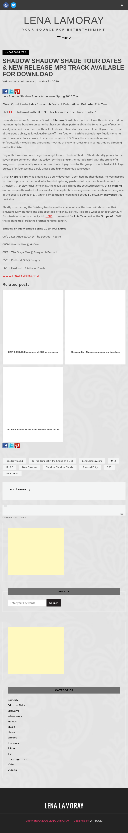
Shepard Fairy (90, 467)
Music (11, 726)
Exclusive (14, 710)
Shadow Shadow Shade (59, 467)
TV (10, 753)
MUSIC (9, 467)
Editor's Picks (16, 705)
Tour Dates (12, 473)
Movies (12, 721)
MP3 (113, 460)
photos (12, 737)
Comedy (13, 700)
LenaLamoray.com (92, 460)
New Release (29, 467)
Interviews (15, 716)
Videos (12, 770)
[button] (64, 37)
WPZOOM (96, 820)
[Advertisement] (36, 551)
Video (11, 764)
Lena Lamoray (25, 81)
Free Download (14, 460)
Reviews (13, 743)
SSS (109, 467)
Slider (11, 748)
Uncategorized (15, 52)
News (11, 732)
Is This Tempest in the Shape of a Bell (52, 460)
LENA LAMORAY (64, 20)
